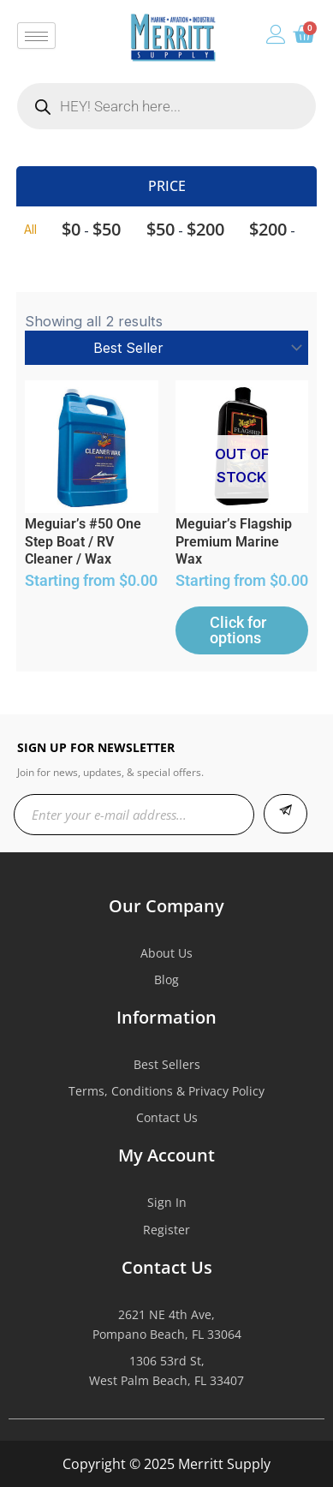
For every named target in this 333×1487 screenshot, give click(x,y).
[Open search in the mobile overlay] (166, 106)
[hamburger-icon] (36, 35)
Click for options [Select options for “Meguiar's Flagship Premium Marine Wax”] (238, 630)
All (30, 229)
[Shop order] (166, 348)
